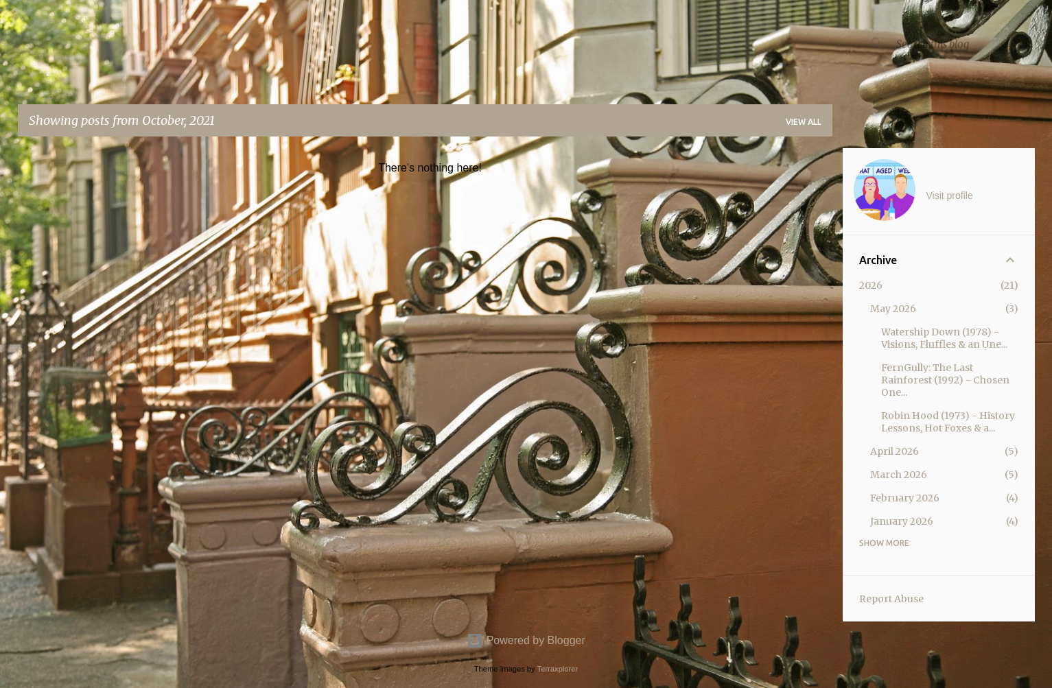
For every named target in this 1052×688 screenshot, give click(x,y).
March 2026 (898, 474)
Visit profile (949, 195)
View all (803, 121)
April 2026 (894, 451)
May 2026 (893, 309)
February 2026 (904, 498)
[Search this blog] (963, 43)
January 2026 (901, 521)
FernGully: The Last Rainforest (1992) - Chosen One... (945, 380)
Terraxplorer (557, 669)
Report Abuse (891, 599)
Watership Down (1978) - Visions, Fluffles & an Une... (944, 338)
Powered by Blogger (526, 640)
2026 (870, 285)
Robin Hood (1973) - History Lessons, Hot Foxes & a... (948, 422)
